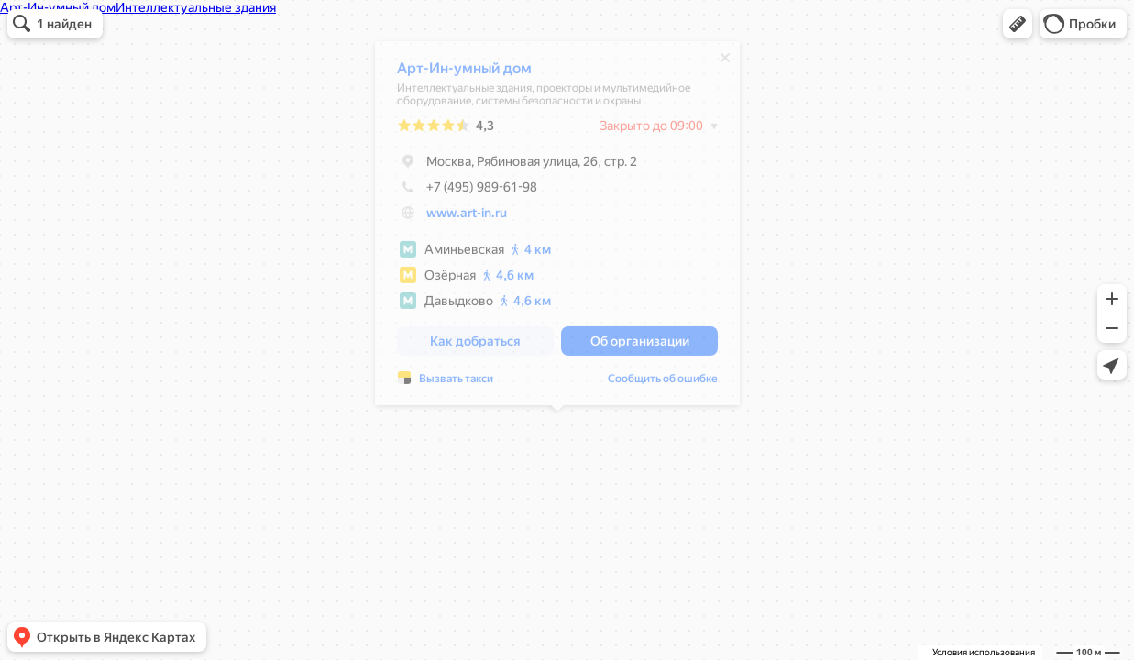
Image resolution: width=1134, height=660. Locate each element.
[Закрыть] (725, 62)
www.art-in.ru (466, 217)
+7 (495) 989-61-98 (467, 191)
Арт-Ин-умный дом (464, 73)
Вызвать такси (456, 383)
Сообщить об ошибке (663, 383)
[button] (1017, 23)
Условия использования (983, 652)
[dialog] (557, 228)
